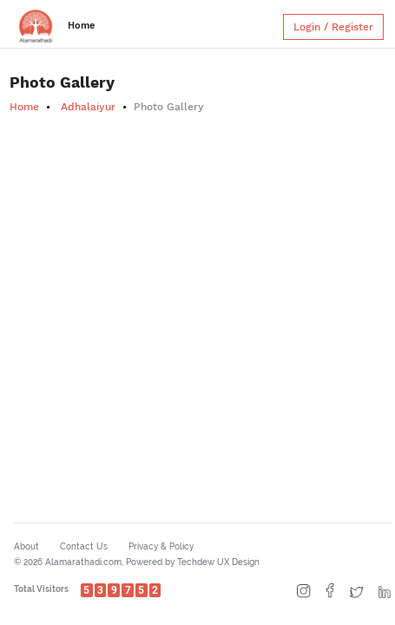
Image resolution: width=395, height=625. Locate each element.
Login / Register (333, 27)
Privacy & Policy (161, 546)
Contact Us (84, 546)
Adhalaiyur (88, 107)
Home (81, 25)
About (26, 546)
